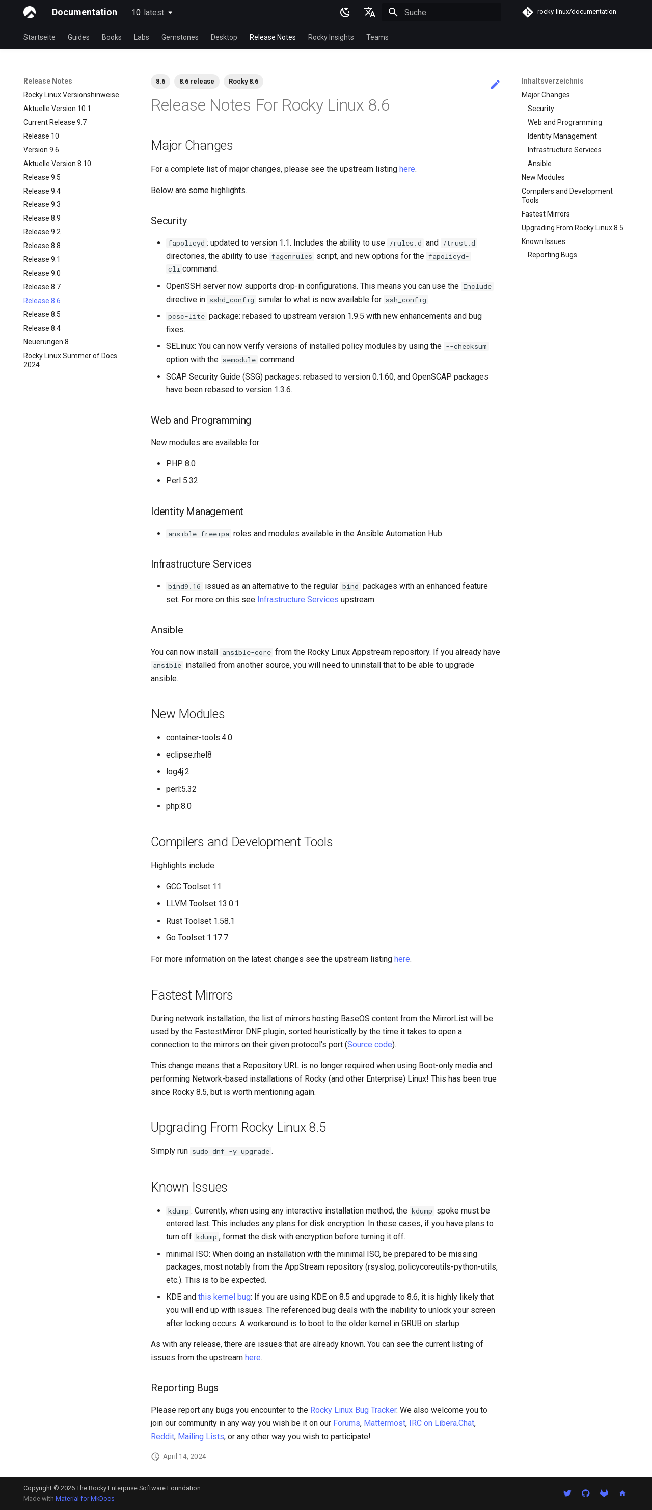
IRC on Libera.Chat (441, 1423)
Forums (346, 1423)
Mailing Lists (201, 1436)
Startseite (39, 37)
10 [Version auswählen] (147, 12)
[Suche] (441, 12)
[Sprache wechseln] (370, 12)
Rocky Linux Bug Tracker (353, 1410)
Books (112, 37)
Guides (79, 37)
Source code (369, 1044)
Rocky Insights (331, 37)
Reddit (162, 1436)
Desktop (224, 37)
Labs (141, 37)
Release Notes (273, 37)
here (407, 169)
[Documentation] (29, 12)
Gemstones (180, 37)
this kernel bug (224, 1297)
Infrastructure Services (298, 599)
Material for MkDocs (85, 1498)
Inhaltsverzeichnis (553, 81)
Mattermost (384, 1423)
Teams (377, 37)
